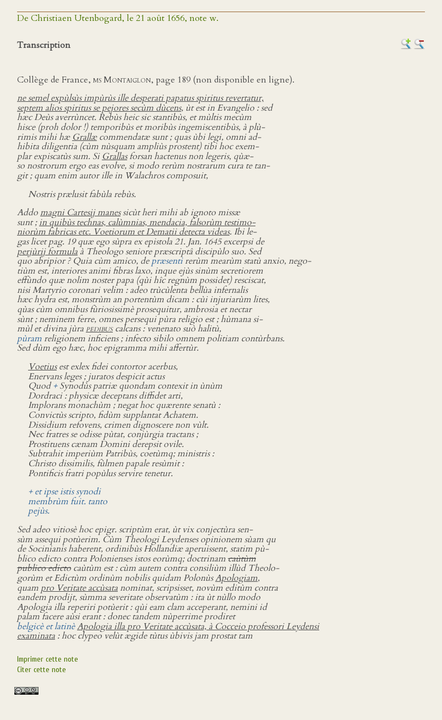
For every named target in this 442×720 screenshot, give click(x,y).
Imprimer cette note (47, 659)
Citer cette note (41, 669)
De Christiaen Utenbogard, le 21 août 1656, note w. (118, 18)
